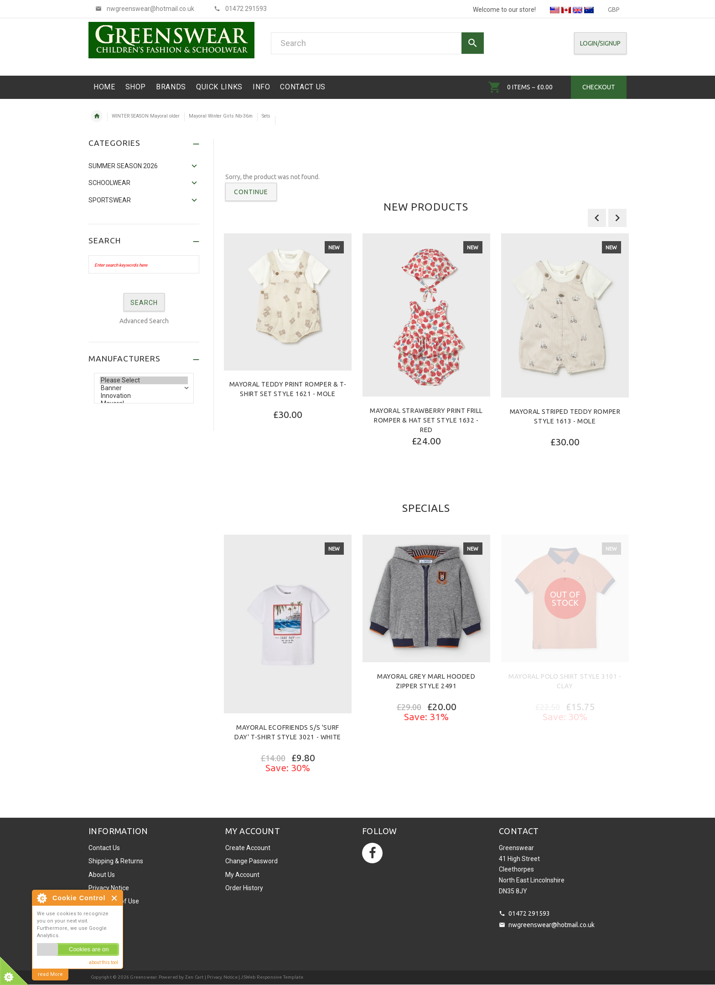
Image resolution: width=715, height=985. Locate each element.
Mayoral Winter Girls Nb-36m (221, 116)
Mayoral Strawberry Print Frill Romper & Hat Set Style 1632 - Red (426, 420)
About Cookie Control (41, 898)
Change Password (251, 861)
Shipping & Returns (115, 861)
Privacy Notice (108, 888)
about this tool (103, 962)
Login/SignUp (600, 43)
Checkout (598, 87)
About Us (101, 874)
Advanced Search (144, 321)
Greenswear (143, 977)
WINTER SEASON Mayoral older (146, 116)
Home (97, 116)
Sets (266, 116)
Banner (144, 388)
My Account (242, 874)
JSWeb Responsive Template (272, 977)
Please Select (144, 380)
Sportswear (109, 200)
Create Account (247, 847)
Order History (244, 888)
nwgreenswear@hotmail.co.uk (551, 924)
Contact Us (104, 847)
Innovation (144, 396)
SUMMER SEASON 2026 (123, 166)
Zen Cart (194, 977)
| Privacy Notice (220, 977)
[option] (287, 350)
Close (115, 898)
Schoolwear (109, 182)
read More (50, 974)
